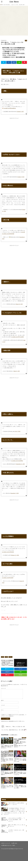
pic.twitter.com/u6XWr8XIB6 (8, 233)
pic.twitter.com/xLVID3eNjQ (8, 552)
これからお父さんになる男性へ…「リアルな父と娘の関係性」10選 (13, 819)
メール (3, 705)
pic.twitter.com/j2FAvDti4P (7, 577)
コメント (3, 688)
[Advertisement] (14, 20)
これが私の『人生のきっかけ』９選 (12, 831)
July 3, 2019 (17, 431)
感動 (3, 656)
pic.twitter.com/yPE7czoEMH (17, 336)
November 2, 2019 (15, 493)
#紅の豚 (23, 232)
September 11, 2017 (20, 464)
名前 (2, 700)
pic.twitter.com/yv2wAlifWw (17, 460)
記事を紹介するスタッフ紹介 (8, 845)
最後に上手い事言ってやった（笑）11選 (13, 826)
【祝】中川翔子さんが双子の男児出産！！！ (12, 804)
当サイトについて (6, 843)
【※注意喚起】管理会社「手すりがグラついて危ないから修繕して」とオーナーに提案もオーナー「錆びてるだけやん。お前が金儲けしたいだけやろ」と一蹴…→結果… (13, 811)
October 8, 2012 (20, 176)
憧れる (11, 656)
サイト (2, 709)
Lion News (14, 1)
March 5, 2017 (17, 371)
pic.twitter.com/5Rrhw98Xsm (10, 108)
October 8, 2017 (20, 111)
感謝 (7, 656)
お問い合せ (14, 843)
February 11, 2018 (15, 555)
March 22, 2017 (19, 304)
